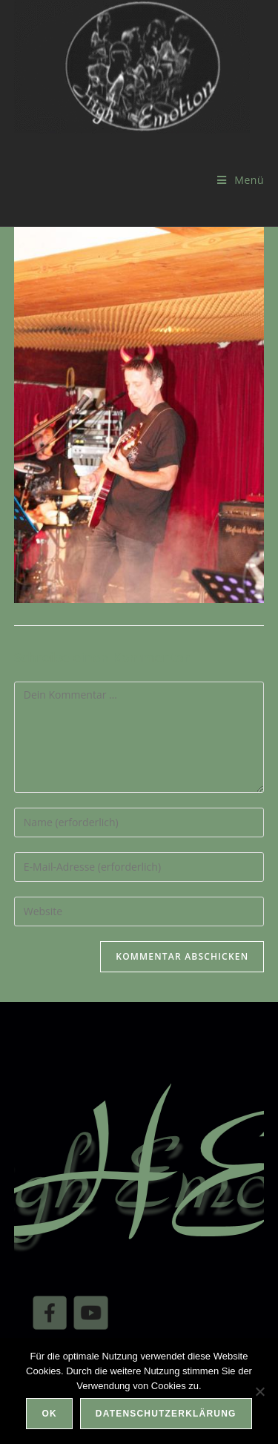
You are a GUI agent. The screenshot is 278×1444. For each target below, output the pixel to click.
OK (49, 1413)
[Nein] (259, 1391)
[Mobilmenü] (240, 180)
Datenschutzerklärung (166, 1413)
